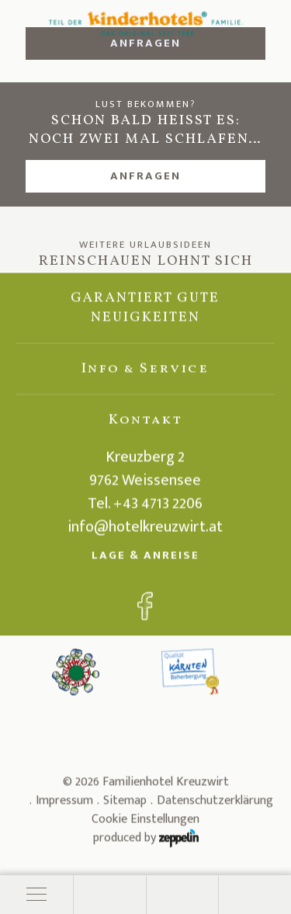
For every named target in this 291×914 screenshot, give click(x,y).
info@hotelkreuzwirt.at (145, 529)
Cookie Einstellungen (145, 822)
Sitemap (125, 803)
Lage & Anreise (145, 558)
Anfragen (145, 176)
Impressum (64, 803)
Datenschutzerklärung (215, 803)
